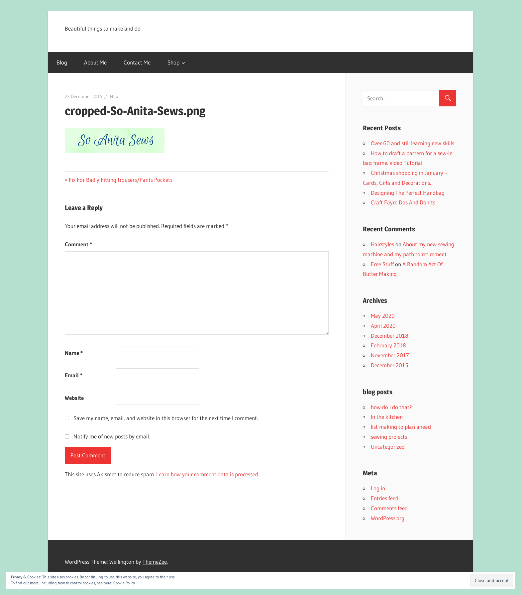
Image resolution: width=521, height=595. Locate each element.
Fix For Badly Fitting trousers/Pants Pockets (120, 179)
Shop (173, 62)
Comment (78, 244)
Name (74, 352)
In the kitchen (387, 416)
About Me (95, 62)
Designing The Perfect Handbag (408, 192)
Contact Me (137, 62)
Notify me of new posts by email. (111, 436)
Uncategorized (388, 446)
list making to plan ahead (401, 426)
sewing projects (389, 436)
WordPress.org (387, 518)
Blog (61, 62)
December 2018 (389, 335)
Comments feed (389, 508)
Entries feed (384, 498)
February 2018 (388, 345)
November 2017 (390, 355)
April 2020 (383, 325)
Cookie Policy (124, 582)
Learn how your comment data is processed (207, 474)
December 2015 (389, 365)
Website (74, 397)
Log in (378, 488)
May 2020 (383, 315)
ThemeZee (155, 561)
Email (73, 375)
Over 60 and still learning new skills (412, 143)
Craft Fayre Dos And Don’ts (403, 202)
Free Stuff (382, 264)
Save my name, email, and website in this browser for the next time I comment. (165, 418)
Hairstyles (382, 244)
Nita (114, 96)
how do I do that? (391, 407)
